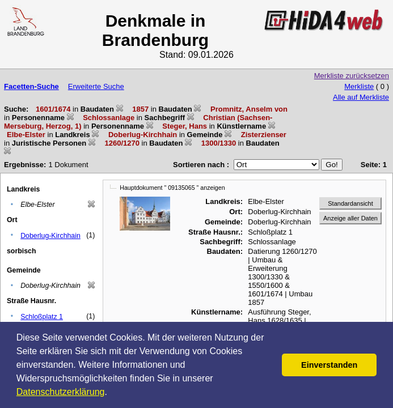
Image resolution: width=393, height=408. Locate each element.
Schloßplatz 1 (41, 317)
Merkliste (359, 86)
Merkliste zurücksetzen (351, 75)
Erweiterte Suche (96, 86)
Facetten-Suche (31, 86)
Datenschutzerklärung (60, 392)
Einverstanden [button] (329, 364)
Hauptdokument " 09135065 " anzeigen (172, 187)
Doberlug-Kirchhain (50, 236)
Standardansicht (350, 203)
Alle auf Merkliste (361, 97)
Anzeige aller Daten (350, 218)
